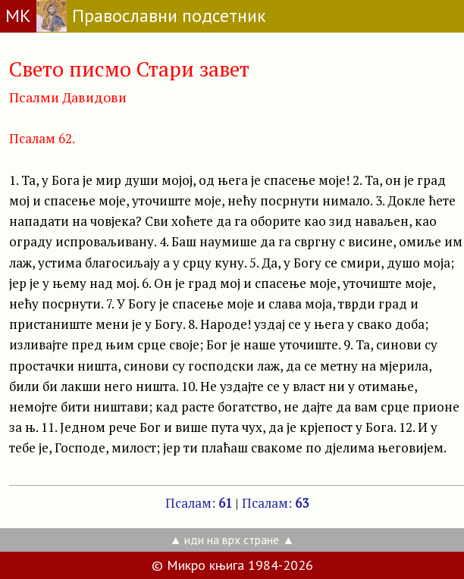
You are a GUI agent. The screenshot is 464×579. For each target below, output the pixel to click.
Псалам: (198, 503)
